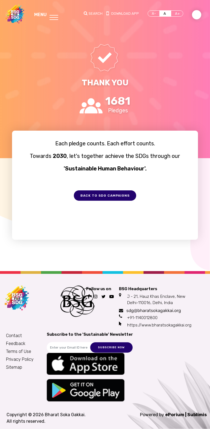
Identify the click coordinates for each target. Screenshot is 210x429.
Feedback (15, 343)
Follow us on (98, 288)
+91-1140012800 (142, 317)
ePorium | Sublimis (186, 414)
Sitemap (14, 367)
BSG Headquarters (138, 288)
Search (96, 13)
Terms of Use (18, 351)
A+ (177, 13)
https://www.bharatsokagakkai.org (159, 325)
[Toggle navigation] (46, 14)
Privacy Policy (20, 359)
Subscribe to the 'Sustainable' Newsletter (90, 334)
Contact (14, 335)
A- (154, 13)
